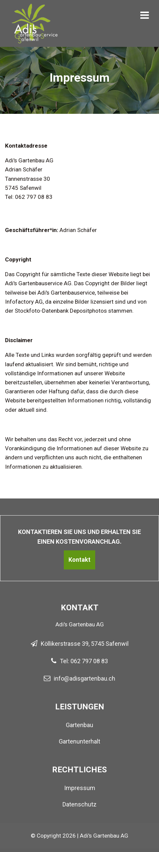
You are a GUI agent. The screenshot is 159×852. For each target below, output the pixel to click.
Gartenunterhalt (79, 741)
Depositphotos (88, 310)
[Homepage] (35, 10)
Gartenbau (79, 724)
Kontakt (79, 559)
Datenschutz (79, 804)
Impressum (79, 787)
